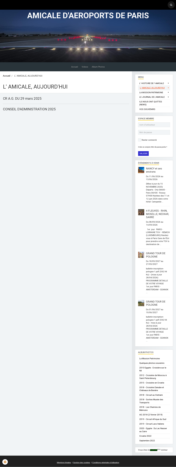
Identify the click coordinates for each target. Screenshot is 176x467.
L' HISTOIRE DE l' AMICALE (151, 83)
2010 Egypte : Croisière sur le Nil (152, 369)
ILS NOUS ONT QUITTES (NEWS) (150, 103)
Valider (143, 154)
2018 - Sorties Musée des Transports (151, 401)
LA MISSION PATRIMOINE (151, 92)
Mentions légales (64, 463)
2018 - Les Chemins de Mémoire (150, 408)
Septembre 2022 (147, 440)
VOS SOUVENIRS (147, 109)
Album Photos (98, 67)
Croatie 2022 (145, 436)
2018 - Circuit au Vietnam (151, 395)
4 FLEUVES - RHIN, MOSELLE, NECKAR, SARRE (157, 214)
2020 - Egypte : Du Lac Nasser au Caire (153, 430)
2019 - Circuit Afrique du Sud (152, 419)
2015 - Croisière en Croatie (151, 383)
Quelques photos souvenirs (151, 363)
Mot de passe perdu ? (159, 147)
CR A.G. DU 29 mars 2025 (23, 99)
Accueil (74, 67)
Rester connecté (147, 140)
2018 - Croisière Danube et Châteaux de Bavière (151, 389)
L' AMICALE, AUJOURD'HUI (152, 88)
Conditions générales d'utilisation (105, 463)
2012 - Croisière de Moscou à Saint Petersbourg (153, 377)
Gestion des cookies (81, 463)
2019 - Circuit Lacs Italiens (151, 424)
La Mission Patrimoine (149, 358)
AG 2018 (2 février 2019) (151, 415)
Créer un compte (144, 147)
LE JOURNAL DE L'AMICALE (152, 97)
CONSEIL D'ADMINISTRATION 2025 (30, 109)
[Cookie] (5, 462)
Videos (85, 67)
